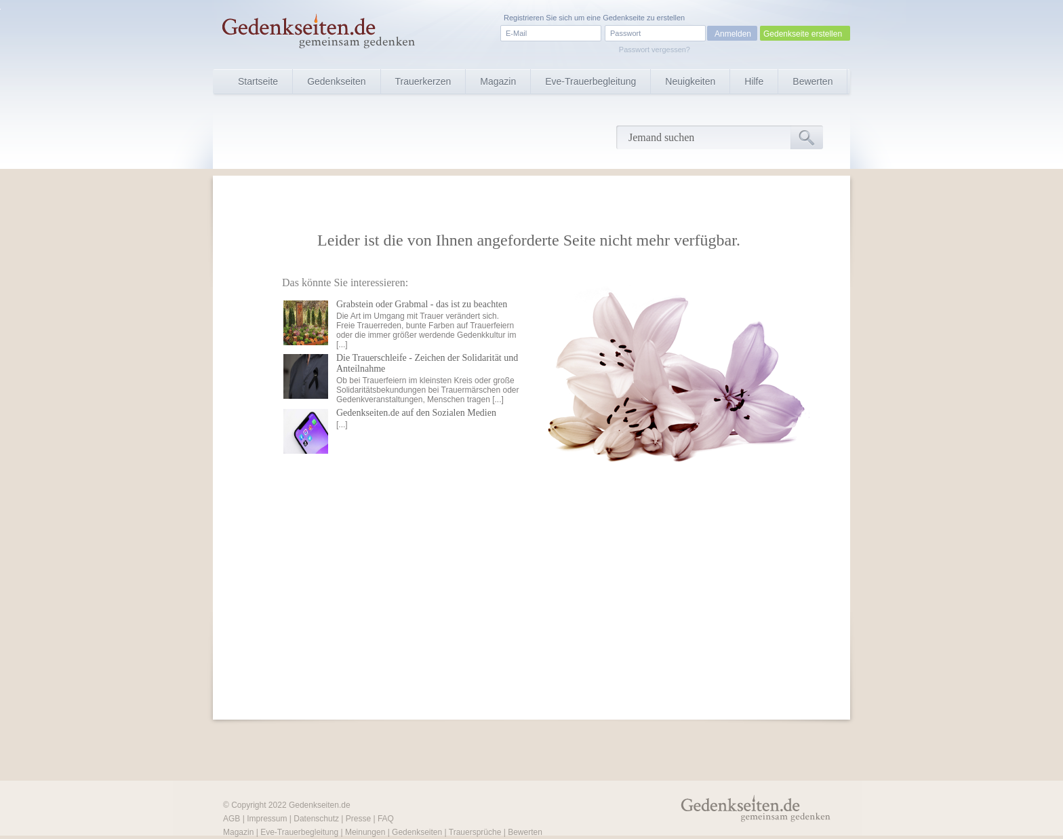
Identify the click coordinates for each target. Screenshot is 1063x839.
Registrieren (524, 18)
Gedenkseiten (336, 81)
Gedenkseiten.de (319, 805)
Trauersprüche (475, 832)
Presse (358, 818)
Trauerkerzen (423, 81)
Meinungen (365, 832)
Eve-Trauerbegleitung (590, 81)
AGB (231, 818)
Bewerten (813, 81)
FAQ (386, 818)
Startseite (258, 81)
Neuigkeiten (690, 81)
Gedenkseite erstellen (802, 34)
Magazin (498, 81)
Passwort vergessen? (654, 49)
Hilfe (753, 81)
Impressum (267, 818)
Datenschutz (316, 818)
